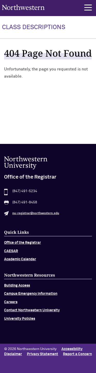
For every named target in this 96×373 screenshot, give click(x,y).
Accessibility (71, 349)
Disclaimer (13, 354)
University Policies (19, 320)
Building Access (17, 287)
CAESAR (11, 252)
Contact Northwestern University (32, 312)
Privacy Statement (42, 354)
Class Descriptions (33, 27)
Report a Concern (77, 354)
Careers (10, 303)
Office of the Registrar (22, 244)
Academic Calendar (20, 261)
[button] (88, 8)
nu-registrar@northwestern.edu (35, 215)
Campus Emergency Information (30, 295)
